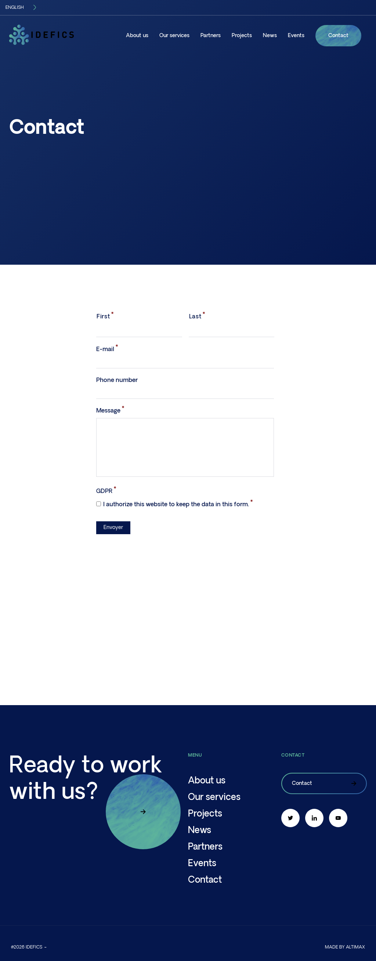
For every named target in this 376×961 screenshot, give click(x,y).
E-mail (105, 349)
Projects (242, 35)
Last (195, 316)
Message (108, 410)
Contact (338, 35)
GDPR (104, 491)
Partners (210, 35)
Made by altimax (345, 947)
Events (296, 35)
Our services (174, 35)
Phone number (117, 380)
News (270, 35)
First (103, 316)
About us (137, 35)
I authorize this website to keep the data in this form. (176, 504)
